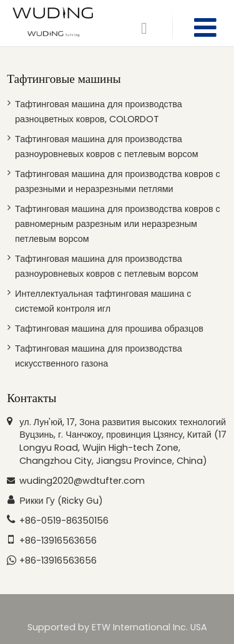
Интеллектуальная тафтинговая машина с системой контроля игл (103, 301)
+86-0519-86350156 (64, 520)
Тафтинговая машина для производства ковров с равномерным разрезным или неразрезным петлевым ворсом (117, 224)
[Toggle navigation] (205, 28)
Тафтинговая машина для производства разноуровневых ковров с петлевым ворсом (106, 146)
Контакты (31, 398)
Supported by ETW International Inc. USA (117, 627)
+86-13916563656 (58, 540)
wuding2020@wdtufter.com (82, 480)
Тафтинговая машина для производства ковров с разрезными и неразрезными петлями (117, 181)
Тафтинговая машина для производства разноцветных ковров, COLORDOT (98, 111)
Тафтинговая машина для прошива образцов (109, 328)
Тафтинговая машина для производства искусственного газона (98, 356)
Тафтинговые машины (63, 78)
